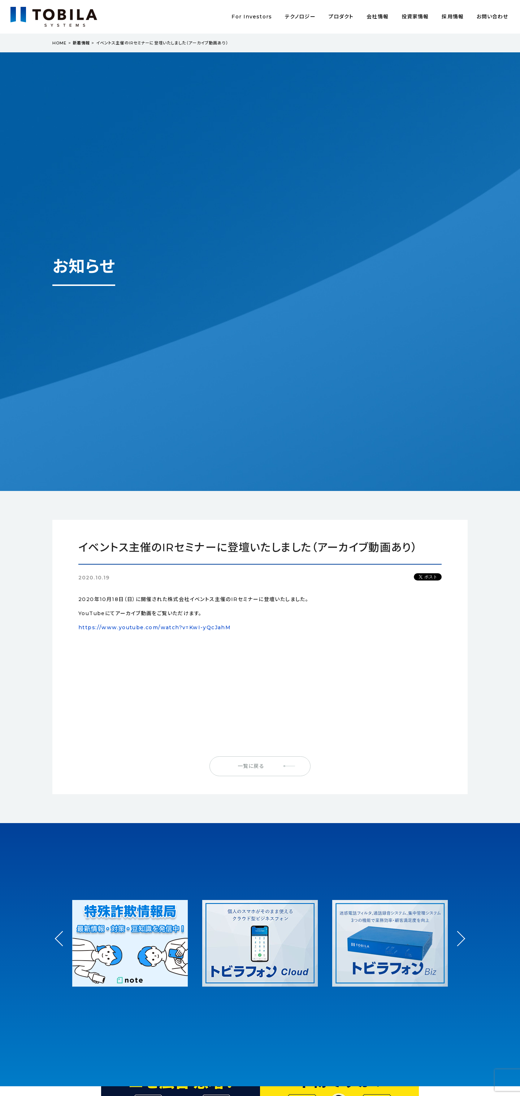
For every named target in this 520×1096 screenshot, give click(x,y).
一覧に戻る (251, 766)
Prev (62, 945)
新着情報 (81, 42)
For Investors (251, 16)
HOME (59, 42)
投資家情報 (415, 16)
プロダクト (341, 16)
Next (457, 931)
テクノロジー (300, 16)
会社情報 (377, 16)
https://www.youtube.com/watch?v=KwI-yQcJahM (154, 627)
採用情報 (452, 16)
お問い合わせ (492, 16)
